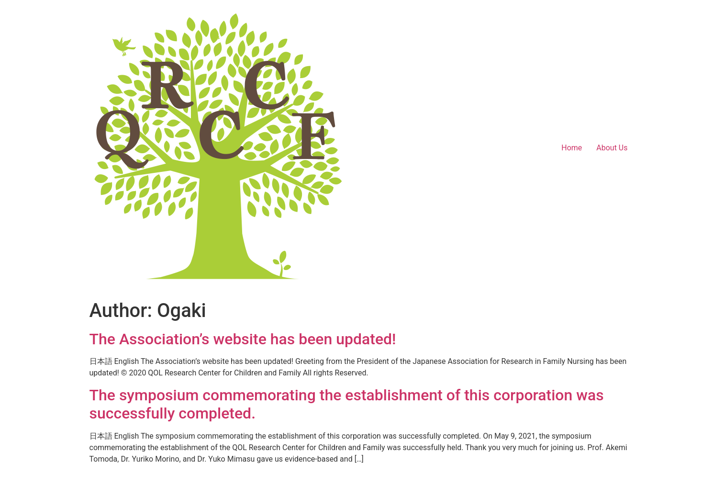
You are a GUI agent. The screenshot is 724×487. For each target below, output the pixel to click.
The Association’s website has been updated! (242, 339)
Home (571, 147)
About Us (611, 147)
